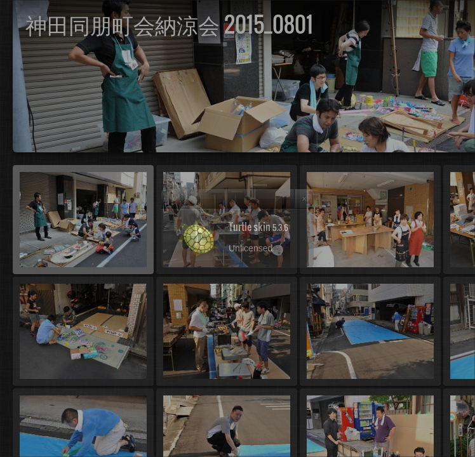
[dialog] (237, 228)
